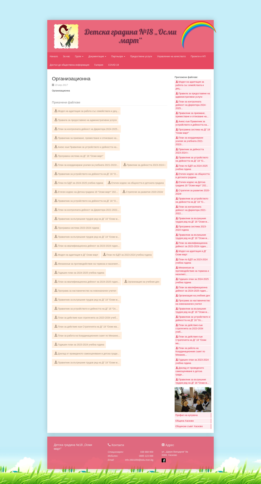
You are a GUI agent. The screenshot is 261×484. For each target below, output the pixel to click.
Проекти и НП (198, 56)
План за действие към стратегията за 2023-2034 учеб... (86, 317)
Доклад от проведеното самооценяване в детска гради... (86, 353)
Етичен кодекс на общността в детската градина (136, 182)
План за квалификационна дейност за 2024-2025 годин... (87, 281)
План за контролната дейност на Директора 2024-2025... (86, 128)
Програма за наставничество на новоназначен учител (85, 290)
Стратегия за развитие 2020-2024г (142, 191)
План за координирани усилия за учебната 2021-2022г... (86, 164)
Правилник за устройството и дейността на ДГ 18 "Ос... (86, 308)
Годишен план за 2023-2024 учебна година (79, 344)
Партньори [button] (118, 56)
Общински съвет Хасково (189, 426)
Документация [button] (97, 56)
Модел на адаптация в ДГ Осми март (76, 254)
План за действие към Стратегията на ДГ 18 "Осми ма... (86, 326)
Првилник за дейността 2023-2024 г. (144, 164)
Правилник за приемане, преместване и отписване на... (86, 137)
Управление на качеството (171, 56)
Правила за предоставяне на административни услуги (85, 119)
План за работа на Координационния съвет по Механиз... (87, 335)
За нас (66, 56)
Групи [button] (79, 56)
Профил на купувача (186, 415)
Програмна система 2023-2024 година (76, 227)
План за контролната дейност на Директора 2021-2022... (86, 209)
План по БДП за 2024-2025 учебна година (78, 182)
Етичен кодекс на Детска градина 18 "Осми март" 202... (86, 191)
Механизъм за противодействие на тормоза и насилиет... (87, 263)
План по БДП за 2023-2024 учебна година (127, 254)
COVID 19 (113, 65)
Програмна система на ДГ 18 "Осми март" (78, 155)
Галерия (98, 65)
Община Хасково (184, 420)
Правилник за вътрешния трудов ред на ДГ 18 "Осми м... (86, 218)
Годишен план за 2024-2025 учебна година (79, 272)
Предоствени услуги (141, 56)
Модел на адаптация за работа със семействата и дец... (86, 110)
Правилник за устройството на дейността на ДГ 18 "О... (86, 173)
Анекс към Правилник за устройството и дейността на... (86, 146)
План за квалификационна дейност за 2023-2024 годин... (87, 245)
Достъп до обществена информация (69, 65)
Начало (54, 56)
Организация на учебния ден (141, 281)
